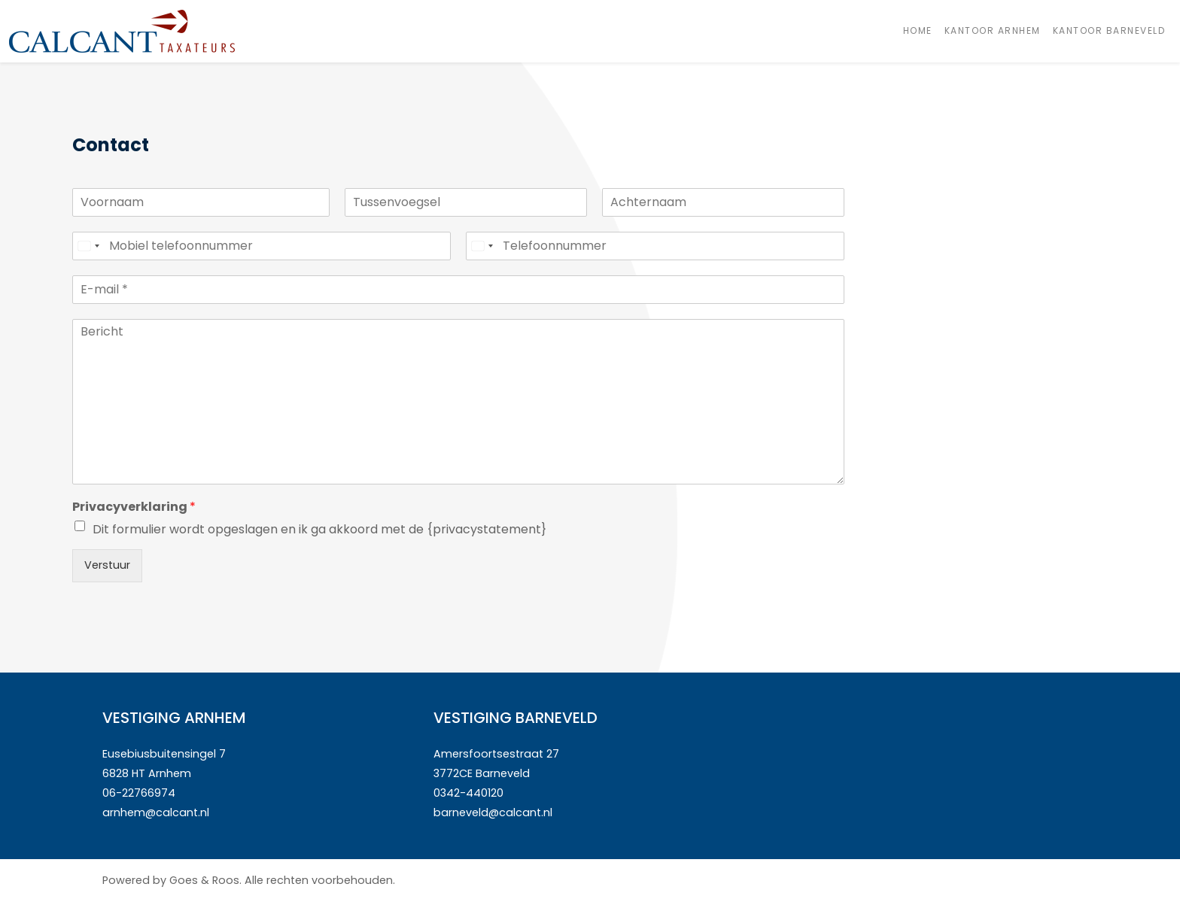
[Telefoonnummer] (655, 246)
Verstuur (107, 564)
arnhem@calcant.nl (155, 812)
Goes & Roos (204, 880)
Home (917, 30)
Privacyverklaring (134, 507)
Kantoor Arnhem (992, 30)
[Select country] (88, 246)
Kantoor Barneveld (1109, 30)
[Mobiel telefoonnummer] (261, 246)
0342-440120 (468, 792)
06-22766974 (138, 792)
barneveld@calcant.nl (492, 812)
